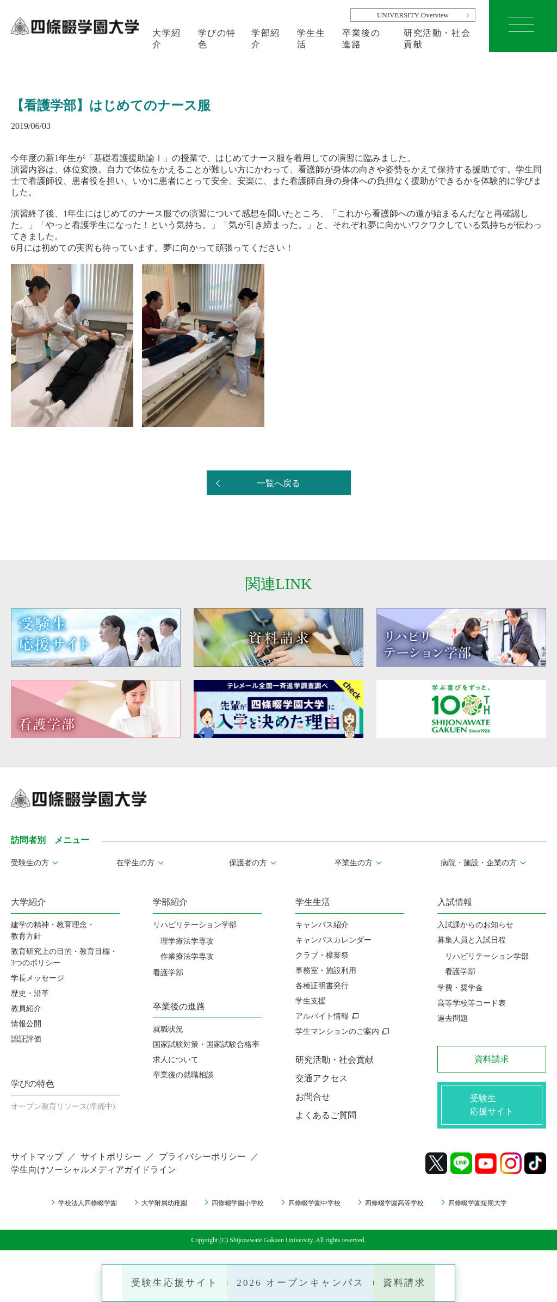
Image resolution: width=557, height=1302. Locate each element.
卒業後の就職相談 (183, 1075)
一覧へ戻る (278, 483)
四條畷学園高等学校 (407, 1205)
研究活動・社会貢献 (437, 38)
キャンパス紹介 (322, 925)
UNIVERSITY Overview (413, 15)
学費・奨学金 (460, 988)
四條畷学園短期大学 (500, 1205)
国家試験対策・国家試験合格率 (206, 1044)
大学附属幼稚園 (150, 1205)
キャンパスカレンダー (333, 940)
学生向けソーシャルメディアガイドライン (93, 1172)
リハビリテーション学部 (195, 925)
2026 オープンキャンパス (302, 1280)
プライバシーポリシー (202, 1159)
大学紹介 (166, 38)
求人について (176, 1060)
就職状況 (168, 1029)
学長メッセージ (37, 978)
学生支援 (310, 1001)
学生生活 (311, 38)
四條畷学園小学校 (232, 1205)
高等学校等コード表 (471, 1003)
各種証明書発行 (322, 986)
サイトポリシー (111, 1159)
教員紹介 (26, 1009)
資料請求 (416, 1280)
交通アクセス (321, 1078)
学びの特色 (217, 38)
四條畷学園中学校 (317, 1205)
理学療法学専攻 (187, 941)
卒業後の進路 (361, 38)
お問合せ (312, 1096)
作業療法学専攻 (187, 956)
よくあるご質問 (325, 1115)
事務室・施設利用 (325, 970)
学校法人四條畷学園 (65, 1205)
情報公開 (26, 1024)
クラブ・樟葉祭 (322, 955)
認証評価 (26, 1039)
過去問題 (452, 1018)
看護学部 (168, 973)
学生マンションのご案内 (337, 1031)
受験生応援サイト (164, 1280)
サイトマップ (37, 1159)
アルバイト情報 (322, 1016)
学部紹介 (265, 38)
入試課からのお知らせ (475, 925)
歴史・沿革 (30, 993)
